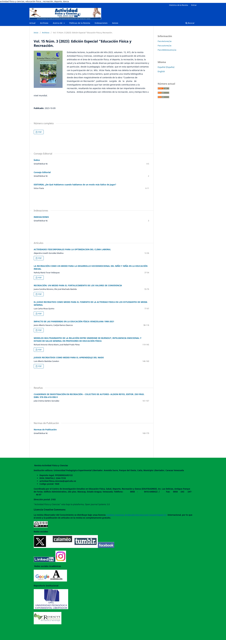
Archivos (44, 23)
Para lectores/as (165, 41)
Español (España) (166, 67)
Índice (37, 160)
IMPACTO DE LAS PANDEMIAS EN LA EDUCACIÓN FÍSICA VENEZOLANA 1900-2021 (74, 321)
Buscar (190, 23)
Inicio (36, 32)
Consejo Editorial (42, 172)
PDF (40, 132)
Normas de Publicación (45, 429)
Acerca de (58, 23)
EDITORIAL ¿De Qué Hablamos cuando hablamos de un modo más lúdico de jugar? (75, 184)
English (161, 71)
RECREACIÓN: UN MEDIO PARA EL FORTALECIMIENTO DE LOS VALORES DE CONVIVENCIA (78, 285)
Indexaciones (101, 23)
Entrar (194, 5)
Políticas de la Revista (79, 23)
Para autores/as (164, 45)
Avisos (115, 23)
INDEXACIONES (41, 217)
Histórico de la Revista (178, 5)
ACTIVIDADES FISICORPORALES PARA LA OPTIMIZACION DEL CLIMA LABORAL (72, 249)
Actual (32, 23)
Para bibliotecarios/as (167, 50)
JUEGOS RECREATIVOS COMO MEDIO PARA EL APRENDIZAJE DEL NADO (69, 357)
